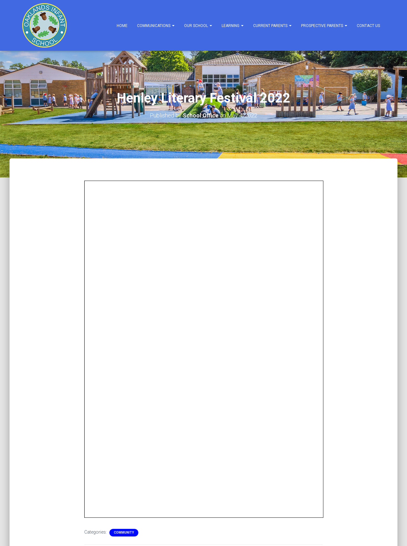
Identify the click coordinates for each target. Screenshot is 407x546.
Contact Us (368, 25)
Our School (198, 25)
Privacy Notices (38, 500)
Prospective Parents (324, 25)
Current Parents (272, 25)
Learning (233, 25)
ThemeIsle (374, 531)
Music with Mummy (186, 349)
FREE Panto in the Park (66, 349)
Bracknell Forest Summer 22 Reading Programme (321, 353)
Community (124, 204)
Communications (156, 25)
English (37, 482)
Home (122, 25)
